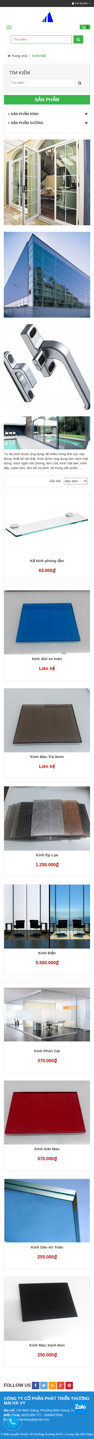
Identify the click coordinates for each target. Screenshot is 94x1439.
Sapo (89, 1434)
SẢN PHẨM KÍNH (23, 114)
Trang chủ (17, 56)
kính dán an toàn (47, 659)
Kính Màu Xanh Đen (47, 1345)
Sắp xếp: (55, 481)
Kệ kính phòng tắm (47, 561)
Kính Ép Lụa (47, 855)
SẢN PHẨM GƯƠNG (25, 123)
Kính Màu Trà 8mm (47, 757)
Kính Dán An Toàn (47, 1247)
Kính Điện (47, 953)
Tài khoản (81, 3)
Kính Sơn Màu (47, 1149)
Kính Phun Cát (47, 1051)
